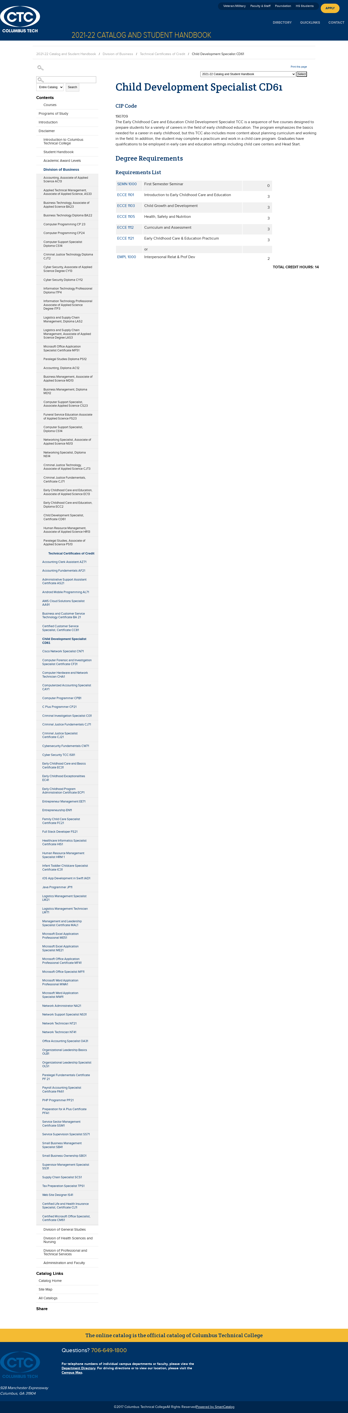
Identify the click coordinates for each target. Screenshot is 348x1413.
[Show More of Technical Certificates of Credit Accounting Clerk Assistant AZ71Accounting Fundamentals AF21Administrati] (38, 552)
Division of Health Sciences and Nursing (68, 1240)
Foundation (283, 6)
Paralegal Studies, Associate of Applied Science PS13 (64, 543)
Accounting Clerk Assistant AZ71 (64, 562)
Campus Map (72, 1372)
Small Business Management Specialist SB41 (62, 1145)
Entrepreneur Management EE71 (63, 801)
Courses (50, 105)
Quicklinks (310, 23)
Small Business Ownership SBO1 (64, 1156)
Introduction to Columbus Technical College (63, 141)
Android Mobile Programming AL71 (65, 592)
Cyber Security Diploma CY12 (63, 280)
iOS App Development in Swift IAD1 (66, 878)
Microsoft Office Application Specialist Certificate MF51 (62, 348)
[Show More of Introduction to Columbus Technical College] (38, 142)
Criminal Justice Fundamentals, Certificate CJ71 (65, 479)
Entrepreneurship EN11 (57, 810)
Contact (336, 23)
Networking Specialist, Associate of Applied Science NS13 (67, 442)
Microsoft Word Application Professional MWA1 (60, 982)
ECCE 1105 (126, 216)
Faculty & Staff (260, 6)
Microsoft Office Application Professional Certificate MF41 (61, 961)
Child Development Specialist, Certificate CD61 (64, 517)
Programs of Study (53, 114)
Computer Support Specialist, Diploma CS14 (63, 429)
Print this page (299, 66)
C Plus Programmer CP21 (59, 707)
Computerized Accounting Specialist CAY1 (66, 687)
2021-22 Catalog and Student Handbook (66, 54)
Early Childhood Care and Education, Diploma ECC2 (68, 505)
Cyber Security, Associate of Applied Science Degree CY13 (68, 269)
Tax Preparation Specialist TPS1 (63, 1186)
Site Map (45, 1289)
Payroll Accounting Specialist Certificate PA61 (61, 1089)
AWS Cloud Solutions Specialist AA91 (63, 603)
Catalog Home (50, 1281)
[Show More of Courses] (38, 103)
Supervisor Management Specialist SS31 (65, 1167)
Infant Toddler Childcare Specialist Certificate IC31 (65, 868)
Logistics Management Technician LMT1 (65, 911)
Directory (282, 23)
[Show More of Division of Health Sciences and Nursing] (38, 1240)
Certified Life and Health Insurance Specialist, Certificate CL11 (65, 1206)
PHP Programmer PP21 (57, 1100)
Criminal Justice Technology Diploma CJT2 (68, 256)
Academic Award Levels (62, 161)
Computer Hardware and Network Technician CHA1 (65, 675)
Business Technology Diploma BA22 (68, 215)
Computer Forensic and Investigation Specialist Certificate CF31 (67, 662)
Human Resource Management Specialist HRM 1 (63, 855)
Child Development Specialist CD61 (64, 641)
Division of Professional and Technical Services (65, 1252)
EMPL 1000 (126, 257)
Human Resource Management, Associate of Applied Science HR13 (67, 530)
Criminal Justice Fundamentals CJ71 (66, 724)
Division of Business (118, 54)
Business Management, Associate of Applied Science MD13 (68, 379)
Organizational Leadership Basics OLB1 (64, 1052)
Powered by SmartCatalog (215, 1407)
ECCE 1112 (125, 227)
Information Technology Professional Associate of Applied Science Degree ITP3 (68, 305)
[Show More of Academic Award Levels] (38, 159)
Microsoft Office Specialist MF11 (63, 972)
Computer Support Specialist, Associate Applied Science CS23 (66, 404)
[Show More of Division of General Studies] (38, 1228)
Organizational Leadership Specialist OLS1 (66, 1064)
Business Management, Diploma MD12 (65, 391)
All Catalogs (48, 1298)
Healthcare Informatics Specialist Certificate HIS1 (64, 842)
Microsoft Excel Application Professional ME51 (60, 936)
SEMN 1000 (127, 184)
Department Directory (78, 1368)
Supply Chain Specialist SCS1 (62, 1177)
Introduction (48, 122)
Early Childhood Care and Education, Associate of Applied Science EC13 (68, 492)
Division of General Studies (65, 1230)
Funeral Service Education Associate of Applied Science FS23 (68, 416)
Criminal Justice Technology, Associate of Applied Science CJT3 (67, 467)
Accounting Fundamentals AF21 (63, 571)
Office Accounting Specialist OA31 (65, 1041)
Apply (330, 8)
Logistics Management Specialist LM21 (64, 898)
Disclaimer (47, 131)
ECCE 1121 (125, 238)
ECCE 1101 (125, 195)
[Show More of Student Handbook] (38, 150)
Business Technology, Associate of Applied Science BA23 (66, 205)
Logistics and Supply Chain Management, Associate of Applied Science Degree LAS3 (67, 334)
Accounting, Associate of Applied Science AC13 (66, 180)
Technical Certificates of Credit (162, 54)
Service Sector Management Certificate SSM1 (61, 1124)
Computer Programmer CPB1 (61, 698)
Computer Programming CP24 (64, 233)
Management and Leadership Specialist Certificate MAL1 (62, 923)
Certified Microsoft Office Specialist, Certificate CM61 (66, 1218)
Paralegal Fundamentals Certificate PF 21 (66, 1077)
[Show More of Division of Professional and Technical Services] (38, 1252)
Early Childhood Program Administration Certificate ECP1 (63, 791)
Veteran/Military (234, 6)
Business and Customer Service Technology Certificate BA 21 (63, 615)
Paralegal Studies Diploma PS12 (65, 359)
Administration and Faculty (64, 1263)
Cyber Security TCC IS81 (58, 755)
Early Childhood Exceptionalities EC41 (63, 778)
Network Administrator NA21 (61, 1006)
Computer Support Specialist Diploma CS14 (63, 244)
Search (72, 87)
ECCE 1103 (126, 206)
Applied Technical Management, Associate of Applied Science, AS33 (68, 192)
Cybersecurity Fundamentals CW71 (65, 746)
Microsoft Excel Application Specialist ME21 (60, 948)
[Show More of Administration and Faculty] (38, 1261)
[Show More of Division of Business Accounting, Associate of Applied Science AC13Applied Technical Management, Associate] (38, 168)
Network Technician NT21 (59, 1023)
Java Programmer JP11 (57, 887)
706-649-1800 (109, 1350)
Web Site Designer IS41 (57, 1195)
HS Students (305, 6)
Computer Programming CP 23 (64, 224)
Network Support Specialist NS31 (64, 1014)
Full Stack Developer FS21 (59, 832)
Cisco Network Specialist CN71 (63, 651)
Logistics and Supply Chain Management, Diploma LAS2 (63, 319)
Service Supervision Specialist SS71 (66, 1134)
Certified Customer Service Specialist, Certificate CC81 (60, 628)
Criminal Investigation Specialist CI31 (67, 716)
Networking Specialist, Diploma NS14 (65, 454)
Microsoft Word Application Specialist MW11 (60, 995)
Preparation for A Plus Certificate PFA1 (64, 1111)
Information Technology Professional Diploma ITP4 (68, 290)
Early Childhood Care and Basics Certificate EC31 (64, 765)
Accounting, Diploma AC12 (62, 368)
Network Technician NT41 (59, 1032)
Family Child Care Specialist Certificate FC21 (61, 821)
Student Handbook (59, 152)
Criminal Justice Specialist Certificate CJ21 (60, 735)
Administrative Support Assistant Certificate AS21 (64, 581)
